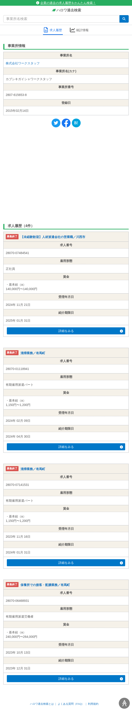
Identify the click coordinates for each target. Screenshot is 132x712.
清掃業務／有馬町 (32, 353)
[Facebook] (66, 123)
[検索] (124, 19)
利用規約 (93, 703)
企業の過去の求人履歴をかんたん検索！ (66, 3)
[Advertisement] (66, 174)
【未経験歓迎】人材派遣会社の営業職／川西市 (52, 237)
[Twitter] (56, 123)
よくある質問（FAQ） (71, 703)
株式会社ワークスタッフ (23, 63)
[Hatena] (76, 123)
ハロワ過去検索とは (42, 703)
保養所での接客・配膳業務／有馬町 (45, 585)
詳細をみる (90, 331)
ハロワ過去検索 (66, 10)
